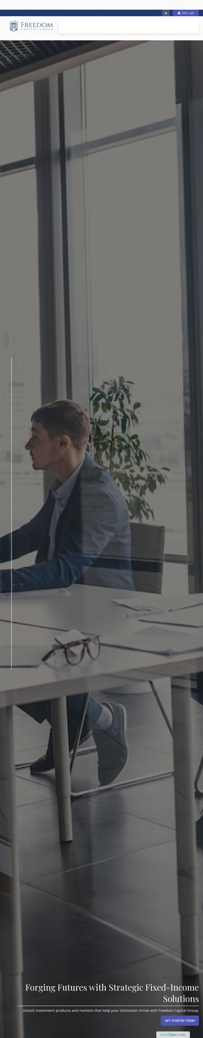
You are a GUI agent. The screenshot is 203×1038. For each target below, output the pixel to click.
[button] (94, 12)
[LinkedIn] (166, 3)
